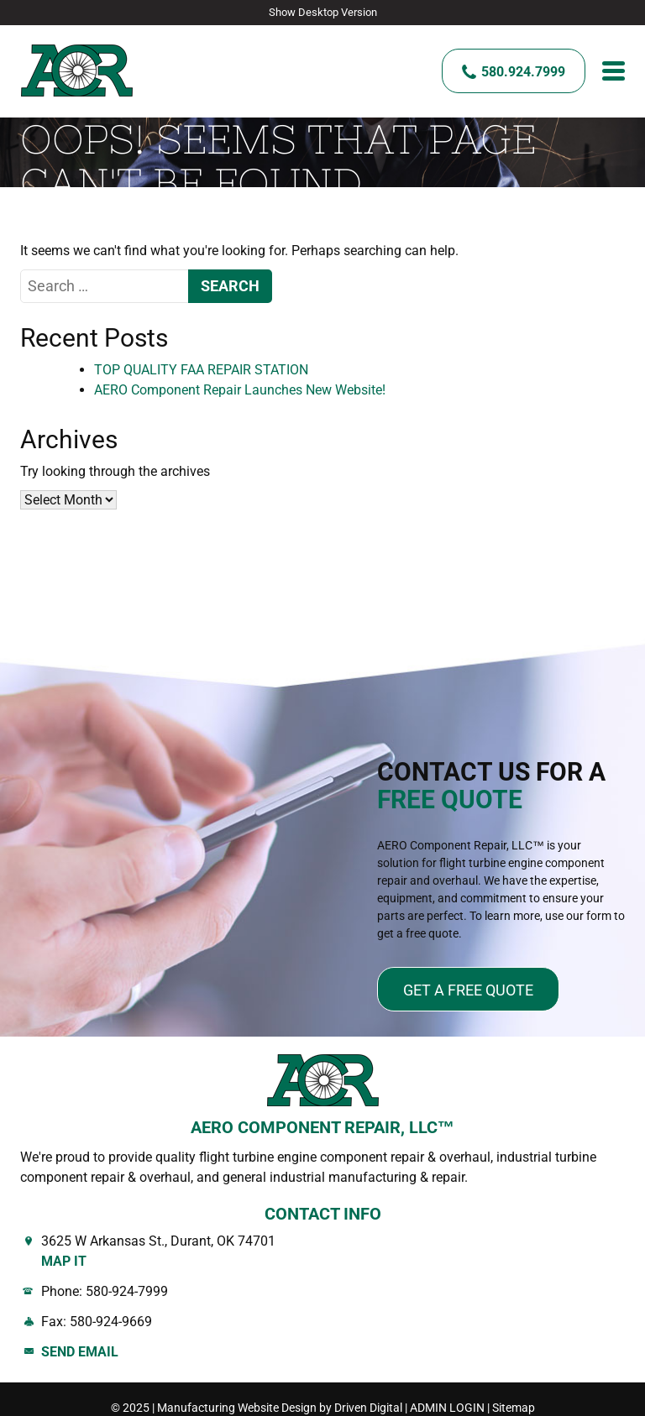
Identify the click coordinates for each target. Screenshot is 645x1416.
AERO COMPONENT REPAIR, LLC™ (322, 1126)
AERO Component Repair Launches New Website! (239, 388)
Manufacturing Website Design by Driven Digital (279, 1406)
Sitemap (513, 1406)
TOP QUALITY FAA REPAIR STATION (201, 368)
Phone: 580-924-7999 (104, 1290)
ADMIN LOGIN (447, 1406)
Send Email (79, 1350)
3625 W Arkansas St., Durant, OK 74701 (333, 1250)
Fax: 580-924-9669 (96, 1320)
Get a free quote (468, 988)
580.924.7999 (523, 71)
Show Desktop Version (323, 12)
